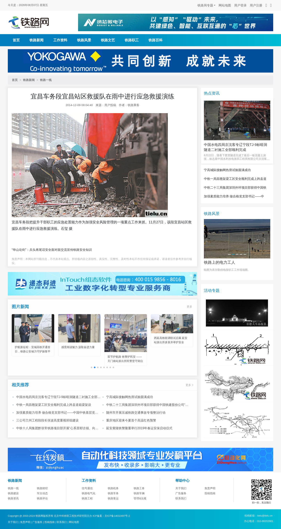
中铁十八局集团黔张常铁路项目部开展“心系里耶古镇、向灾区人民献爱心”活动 (57, 445)
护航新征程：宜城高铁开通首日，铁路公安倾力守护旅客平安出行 (32, 368)
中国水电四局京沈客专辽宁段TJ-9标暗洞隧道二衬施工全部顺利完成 (58, 414)
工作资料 (60, 40)
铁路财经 (42, 507)
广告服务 (37, 522)
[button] (94, 384)
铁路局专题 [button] (205, 5)
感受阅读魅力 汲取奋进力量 (78, 363)
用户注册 (256, 5)
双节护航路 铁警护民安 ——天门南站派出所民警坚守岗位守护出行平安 (125, 377)
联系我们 (62, 522)
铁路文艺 (108, 40)
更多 (189, 323)
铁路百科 (156, 40)
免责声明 (210, 507)
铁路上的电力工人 (219, 281)
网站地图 (225, 5)
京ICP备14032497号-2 (117, 515)
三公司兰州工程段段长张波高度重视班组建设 (47, 436)
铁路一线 (46, 80)
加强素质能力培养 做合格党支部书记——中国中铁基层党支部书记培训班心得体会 (57, 429)
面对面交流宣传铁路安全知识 (71, 249)
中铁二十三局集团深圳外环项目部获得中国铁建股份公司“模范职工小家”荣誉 (147, 422)
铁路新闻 (36, 40)
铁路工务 (139, 507)
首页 (16, 40)
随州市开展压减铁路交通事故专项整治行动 (135, 429)
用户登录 (240, 5)
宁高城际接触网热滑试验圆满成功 (129, 413)
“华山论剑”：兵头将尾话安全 (31, 249)
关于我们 (180, 507)
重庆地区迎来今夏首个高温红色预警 (131, 436)
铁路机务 (113, 507)
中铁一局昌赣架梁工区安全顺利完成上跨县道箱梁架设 (53, 421)
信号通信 (87, 507)
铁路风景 (84, 40)
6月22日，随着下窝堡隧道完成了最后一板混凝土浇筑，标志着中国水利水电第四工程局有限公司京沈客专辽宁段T (236, 157)
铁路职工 (132, 40)
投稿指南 (49, 522)
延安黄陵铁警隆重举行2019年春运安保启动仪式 (139, 444)
